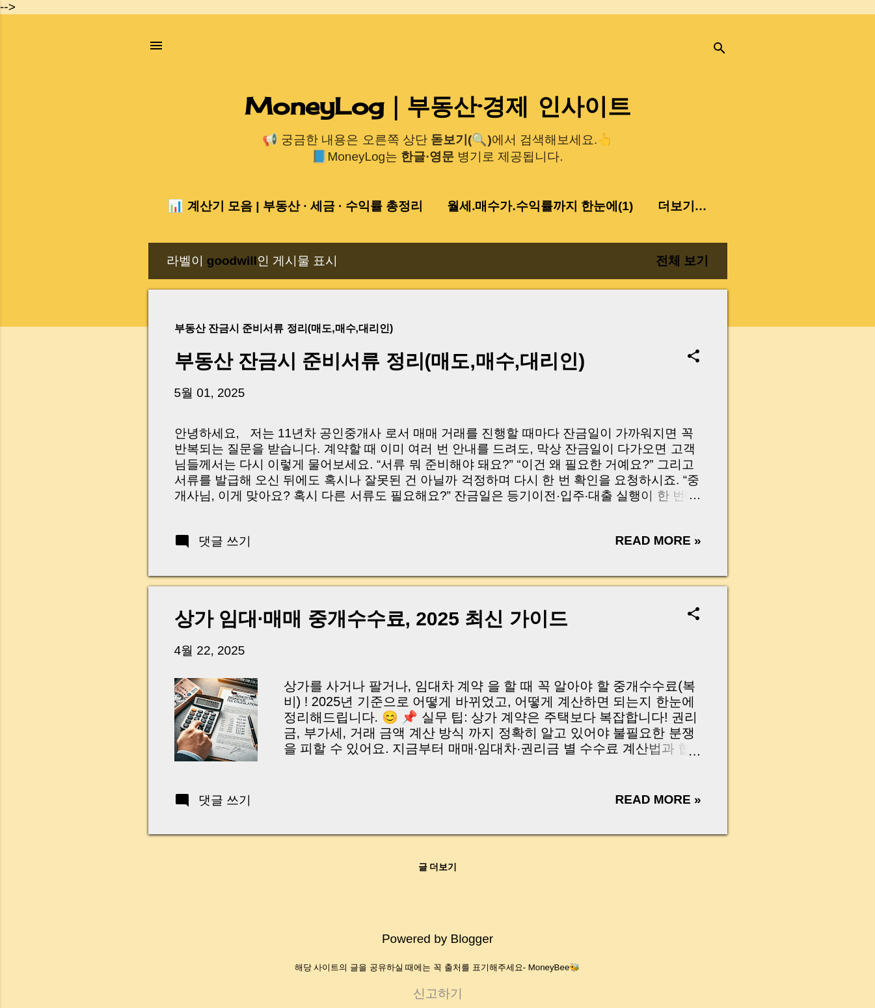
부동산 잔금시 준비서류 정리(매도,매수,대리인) (380, 361)
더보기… (682, 206)
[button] (693, 357)
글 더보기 (437, 867)
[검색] (719, 50)
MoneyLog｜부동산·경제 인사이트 (438, 106)
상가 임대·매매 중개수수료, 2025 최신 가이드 (371, 618)
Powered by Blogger (437, 939)
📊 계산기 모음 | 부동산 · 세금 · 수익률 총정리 (295, 206)
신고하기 (438, 993)
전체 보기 (682, 260)
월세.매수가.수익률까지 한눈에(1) (540, 206)
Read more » (658, 540)
